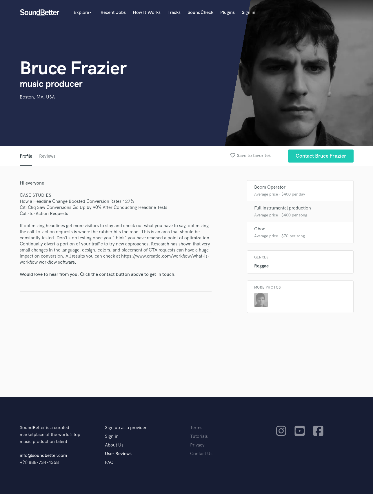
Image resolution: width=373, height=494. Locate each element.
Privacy (197, 445)
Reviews (47, 156)
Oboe (259, 229)
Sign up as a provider (126, 428)
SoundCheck (200, 12)
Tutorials (199, 436)
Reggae (261, 266)
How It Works (147, 12)
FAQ (109, 462)
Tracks (174, 12)
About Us (114, 445)
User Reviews (118, 454)
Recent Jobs (113, 12)
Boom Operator (269, 187)
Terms (196, 428)
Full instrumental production (282, 208)
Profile (26, 156)
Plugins (227, 12)
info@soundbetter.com (43, 455)
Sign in (248, 12)
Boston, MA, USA (37, 97)
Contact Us (201, 454)
